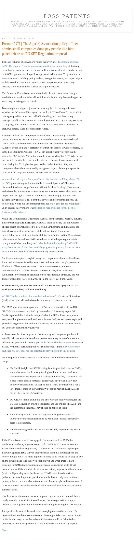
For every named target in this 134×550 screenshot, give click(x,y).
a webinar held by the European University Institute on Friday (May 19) (42, 179)
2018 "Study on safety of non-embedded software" (30, 296)
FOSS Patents (67, 16)
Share (5, 530)
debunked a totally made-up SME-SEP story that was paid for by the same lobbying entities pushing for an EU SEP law (41, 247)
